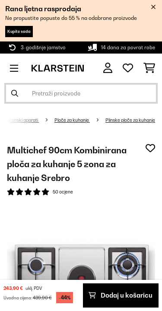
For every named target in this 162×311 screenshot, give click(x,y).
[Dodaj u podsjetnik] (150, 148)
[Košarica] (149, 68)
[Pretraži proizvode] (81, 93)
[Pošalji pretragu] (14, 93)
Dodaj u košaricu (120, 295)
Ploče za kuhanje (72, 120)
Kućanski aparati (21, 120)
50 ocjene (63, 191)
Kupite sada (19, 31)
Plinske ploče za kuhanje (130, 120)
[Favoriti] (128, 68)
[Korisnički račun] (107, 68)
